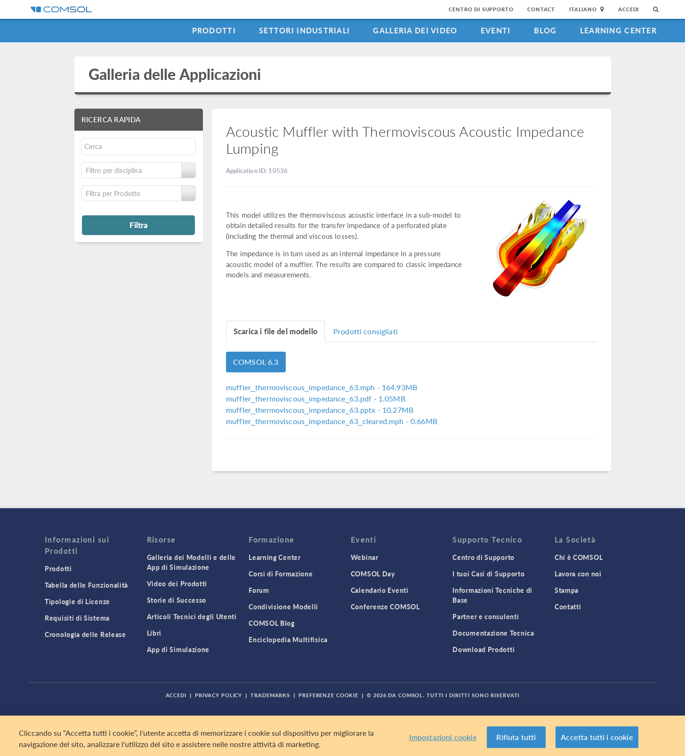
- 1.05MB (315, 398)
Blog (545, 30)
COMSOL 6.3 (256, 361)
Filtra (138, 224)
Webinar (365, 557)
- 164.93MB (321, 387)
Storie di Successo (177, 600)
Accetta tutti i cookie (597, 737)
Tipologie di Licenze (77, 601)
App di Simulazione (178, 649)
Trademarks (270, 695)
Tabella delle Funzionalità (86, 585)
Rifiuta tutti (516, 737)
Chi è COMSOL (579, 557)
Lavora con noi (578, 573)
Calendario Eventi (380, 590)
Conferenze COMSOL (385, 606)
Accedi (628, 9)
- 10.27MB (319, 409)
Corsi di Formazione (281, 573)
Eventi (496, 30)
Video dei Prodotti (177, 583)
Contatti (568, 606)
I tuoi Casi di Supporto (488, 573)
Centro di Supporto (481, 9)
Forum (259, 590)
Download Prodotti (483, 649)
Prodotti (214, 30)
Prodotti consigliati (365, 331)
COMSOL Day (373, 573)
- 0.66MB (331, 421)
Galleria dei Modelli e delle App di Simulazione (191, 562)
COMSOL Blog (272, 623)
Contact (541, 9)
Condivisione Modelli (283, 606)
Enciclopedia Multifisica (288, 639)
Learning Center (618, 30)
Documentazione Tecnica (493, 633)
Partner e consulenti (485, 616)
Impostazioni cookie (443, 737)
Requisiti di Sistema (77, 617)
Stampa (567, 590)
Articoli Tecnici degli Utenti (192, 616)
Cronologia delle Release (85, 634)
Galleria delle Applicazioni (175, 74)
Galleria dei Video (415, 30)
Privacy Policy (218, 695)
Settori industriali (304, 30)
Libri (154, 633)
